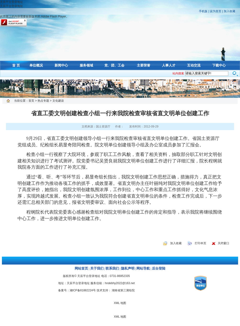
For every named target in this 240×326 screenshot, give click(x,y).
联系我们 (112, 268)
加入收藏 (229, 11)
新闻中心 (61, 65)
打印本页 (200, 243)
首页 (31, 100)
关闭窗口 (223, 243)
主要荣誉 (143, 65)
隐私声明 (127, 268)
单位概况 (36, 65)
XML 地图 (120, 88)
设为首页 (215, 11)
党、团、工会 (114, 65)
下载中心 (219, 65)
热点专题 (43, 100)
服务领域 (86, 65)
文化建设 (58, 100)
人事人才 (168, 65)
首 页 (16, 65)
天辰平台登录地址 (11, 2)
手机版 (203, 11)
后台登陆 (158, 268)
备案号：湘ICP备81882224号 (77, 290)
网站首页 (81, 268)
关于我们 (97, 268)
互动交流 (194, 65)
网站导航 (143, 268)
